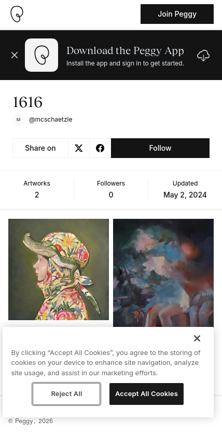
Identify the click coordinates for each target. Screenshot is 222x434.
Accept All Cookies (146, 393)
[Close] (197, 338)
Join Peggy (177, 13)
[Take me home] (16, 14)
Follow (160, 147)
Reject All (66, 393)
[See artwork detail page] (58, 269)
